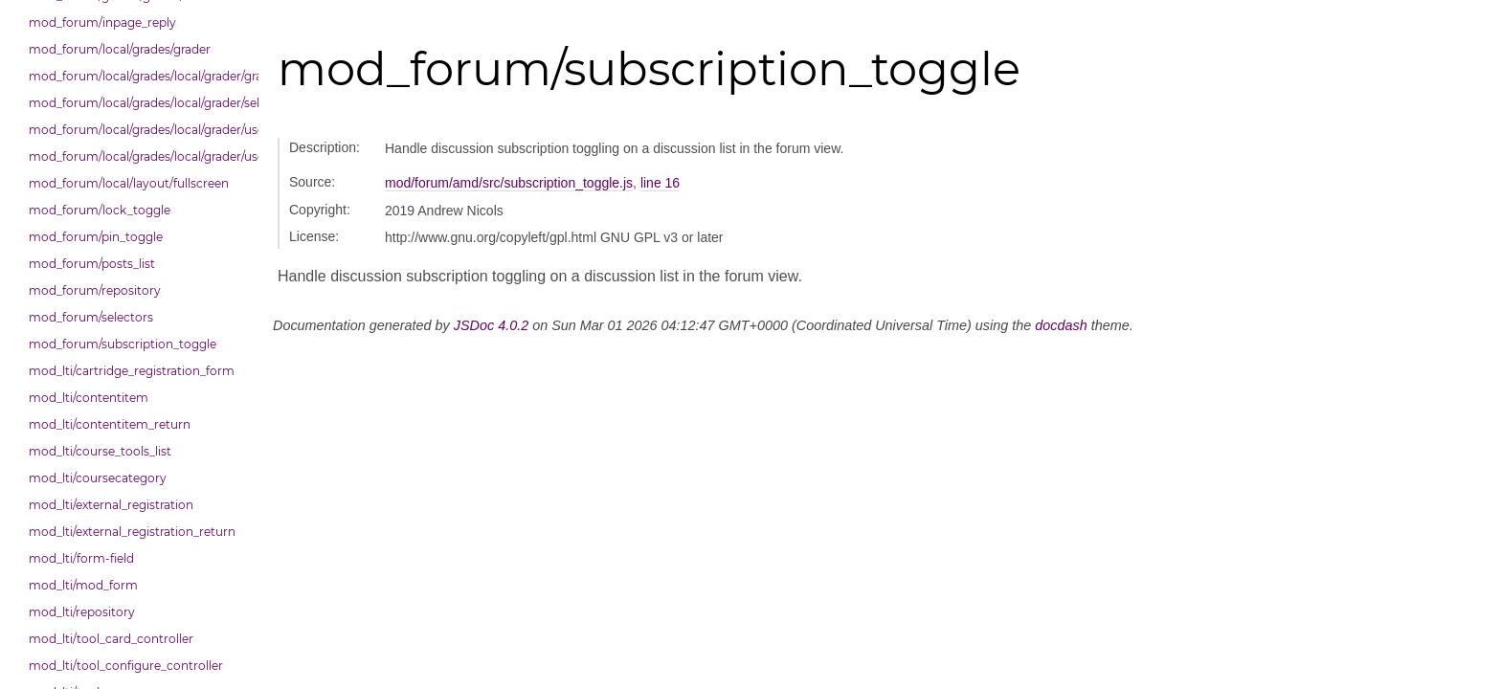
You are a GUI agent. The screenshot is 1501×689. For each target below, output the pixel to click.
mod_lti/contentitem (88, 397)
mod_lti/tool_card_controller (111, 639)
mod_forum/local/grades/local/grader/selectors (139, 103)
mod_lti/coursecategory (98, 478)
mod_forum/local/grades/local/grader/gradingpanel (139, 76)
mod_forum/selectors (91, 317)
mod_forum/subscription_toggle (122, 344)
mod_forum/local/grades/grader (120, 49)
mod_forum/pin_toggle (96, 237)
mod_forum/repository (95, 290)
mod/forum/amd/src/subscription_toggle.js (509, 182)
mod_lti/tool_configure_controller (126, 665)
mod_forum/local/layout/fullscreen (129, 183)
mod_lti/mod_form (83, 585)
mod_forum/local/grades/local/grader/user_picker (139, 129)
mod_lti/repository (82, 612)
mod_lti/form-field (81, 558)
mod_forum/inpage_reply (102, 22)
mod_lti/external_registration (111, 505)
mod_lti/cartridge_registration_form (132, 371)
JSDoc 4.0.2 (491, 325)
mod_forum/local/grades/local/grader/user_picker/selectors (139, 156)
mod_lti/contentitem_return (109, 424)
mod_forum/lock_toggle (99, 210)
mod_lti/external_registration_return (132, 531)
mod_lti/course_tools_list (100, 451)
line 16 (660, 182)
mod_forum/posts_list (92, 263)
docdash (1061, 325)
